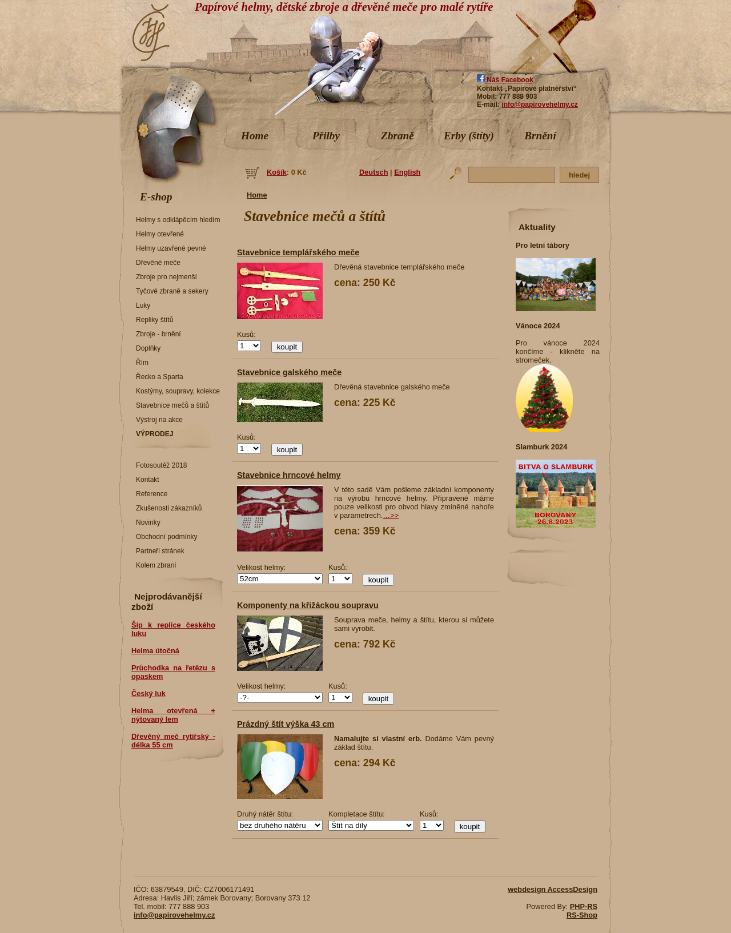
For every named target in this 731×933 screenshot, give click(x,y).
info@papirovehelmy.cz (539, 104)
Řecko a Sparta (159, 377)
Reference (151, 494)
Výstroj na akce (159, 420)
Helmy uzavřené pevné (171, 248)
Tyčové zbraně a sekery (172, 291)
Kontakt (147, 480)
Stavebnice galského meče (289, 372)
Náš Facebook (505, 80)
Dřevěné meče (158, 263)
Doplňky (148, 348)
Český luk (148, 693)
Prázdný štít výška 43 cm (285, 724)
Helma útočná (155, 650)
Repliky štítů (154, 320)
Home (254, 136)
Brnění (540, 136)
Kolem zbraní (156, 565)
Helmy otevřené (160, 234)
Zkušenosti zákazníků (169, 508)
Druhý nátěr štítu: (265, 814)
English (407, 172)
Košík (277, 172)
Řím (142, 363)
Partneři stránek (160, 551)
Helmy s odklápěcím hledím (178, 220)
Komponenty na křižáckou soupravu (308, 605)
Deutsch (373, 172)
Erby (469, 136)
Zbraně (397, 136)
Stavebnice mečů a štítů (172, 405)
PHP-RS (583, 906)
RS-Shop (582, 915)
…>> (391, 515)
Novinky (148, 522)
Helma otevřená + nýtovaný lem (173, 714)
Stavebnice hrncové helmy (289, 475)
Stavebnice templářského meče (298, 252)
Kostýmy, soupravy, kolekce (178, 391)
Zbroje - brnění (158, 334)
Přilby (326, 136)
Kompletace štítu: (356, 814)
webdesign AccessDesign (552, 889)
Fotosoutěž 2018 (161, 465)
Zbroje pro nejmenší (166, 277)
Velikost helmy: (261, 567)
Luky (143, 305)
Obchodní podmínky (166, 537)
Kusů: (246, 334)
